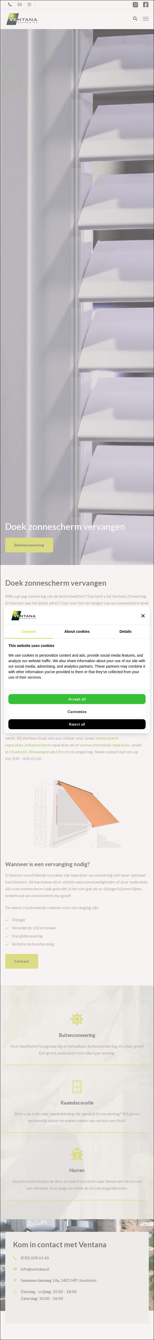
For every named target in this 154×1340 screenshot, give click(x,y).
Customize (77, 711)
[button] (143, 615)
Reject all (77, 724)
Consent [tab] (28, 631)
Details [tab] (125, 631)
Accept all (77, 699)
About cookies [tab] (77, 631)
